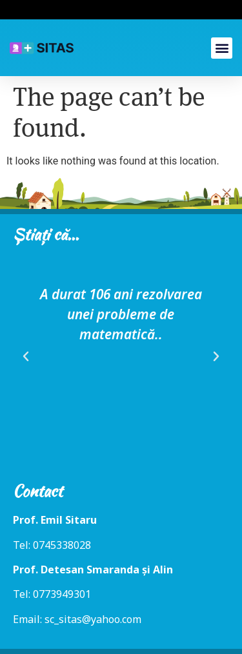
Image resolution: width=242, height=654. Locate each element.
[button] (221, 48)
